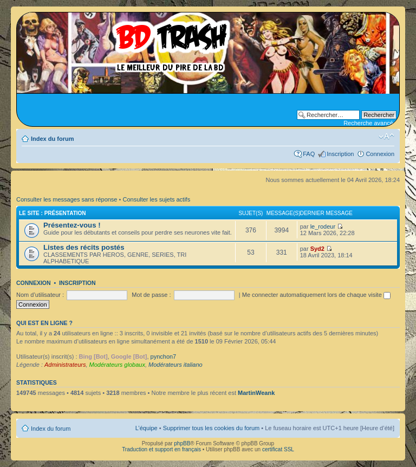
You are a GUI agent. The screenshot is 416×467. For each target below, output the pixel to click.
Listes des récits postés (84, 247)
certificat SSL (278, 449)
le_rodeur (322, 226)
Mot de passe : (151, 294)
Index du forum (52, 138)
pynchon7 (164, 356)
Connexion (380, 154)
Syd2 (317, 248)
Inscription (340, 154)
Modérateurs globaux (117, 364)
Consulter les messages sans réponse (66, 199)
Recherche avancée (369, 123)
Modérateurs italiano (175, 364)
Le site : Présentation (52, 213)
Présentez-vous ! (72, 225)
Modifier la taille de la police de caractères (386, 136)
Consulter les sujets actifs (156, 199)
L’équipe (146, 428)
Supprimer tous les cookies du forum (211, 428)
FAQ (309, 154)
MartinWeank (256, 393)
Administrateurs (65, 364)
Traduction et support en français (161, 449)
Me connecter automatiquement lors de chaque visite (316, 294)
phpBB (182, 443)
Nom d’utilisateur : (40, 294)
